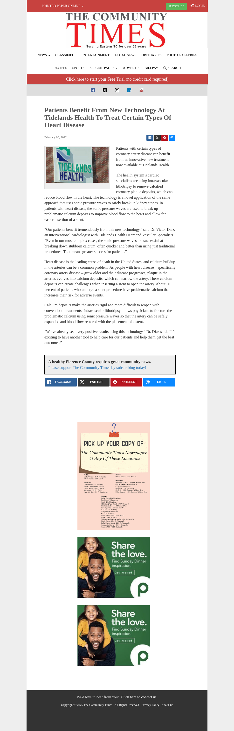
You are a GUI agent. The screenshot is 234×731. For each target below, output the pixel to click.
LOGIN (198, 6)
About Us (167, 705)
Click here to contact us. (139, 697)
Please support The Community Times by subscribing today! (97, 367)
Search (172, 68)
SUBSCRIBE (176, 6)
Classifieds (65, 55)
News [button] (43, 55)
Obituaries (152, 55)
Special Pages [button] (104, 68)
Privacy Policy (150, 705)
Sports (78, 68)
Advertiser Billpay (140, 68)
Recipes (60, 68)
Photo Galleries (182, 55)
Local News (125, 55)
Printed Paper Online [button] (63, 6)
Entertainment (96, 55)
